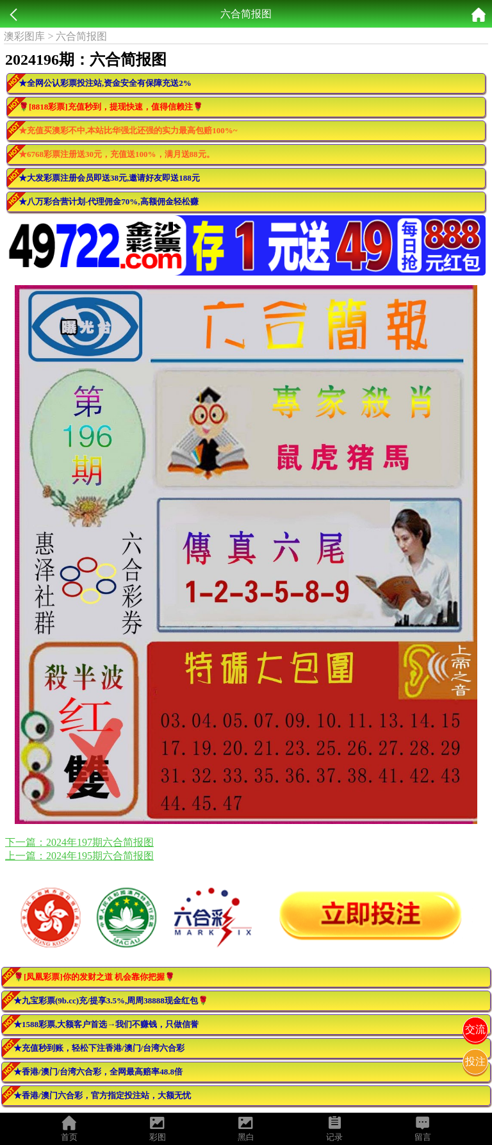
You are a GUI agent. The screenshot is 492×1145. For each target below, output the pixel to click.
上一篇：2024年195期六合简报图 (79, 855)
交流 (475, 1029)
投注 (475, 1061)
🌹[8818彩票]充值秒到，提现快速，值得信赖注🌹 (111, 106)
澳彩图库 (24, 36)
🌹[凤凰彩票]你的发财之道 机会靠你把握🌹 (94, 977)
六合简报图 (81, 36)
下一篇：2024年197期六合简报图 (79, 842)
